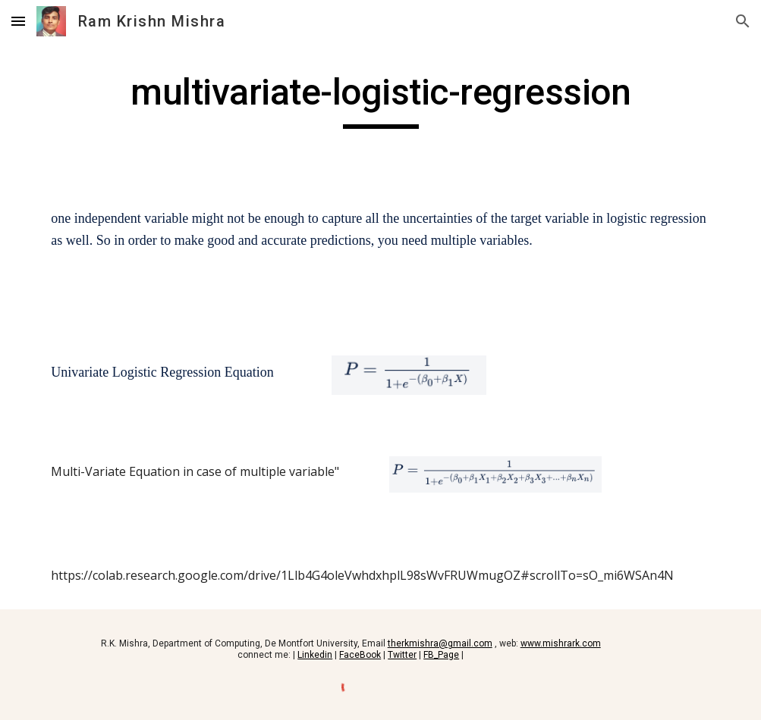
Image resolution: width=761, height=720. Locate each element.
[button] (18, 21)
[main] (380, 99)
